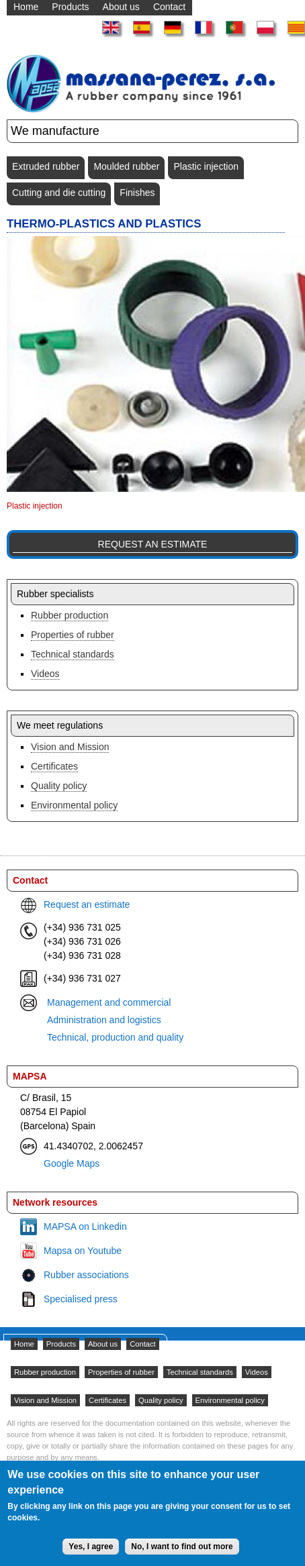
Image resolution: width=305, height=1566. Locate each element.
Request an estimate (153, 544)
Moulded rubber (126, 166)
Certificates (54, 766)
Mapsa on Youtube (83, 1250)
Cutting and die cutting (58, 192)
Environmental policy (74, 805)
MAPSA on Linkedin (85, 1226)
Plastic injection (205, 166)
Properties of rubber (72, 634)
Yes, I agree (91, 1553)
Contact (143, 1344)
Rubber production (69, 615)
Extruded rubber (45, 166)
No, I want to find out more (181, 1553)
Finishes (137, 192)
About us (103, 1344)
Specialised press (81, 1299)
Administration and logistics (104, 1019)
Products (61, 1344)
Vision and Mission (70, 746)
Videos (45, 673)
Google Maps (71, 1163)
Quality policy (59, 785)
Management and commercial (109, 1002)
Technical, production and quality (115, 1037)
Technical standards (72, 654)
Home (24, 1344)
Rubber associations (86, 1274)
